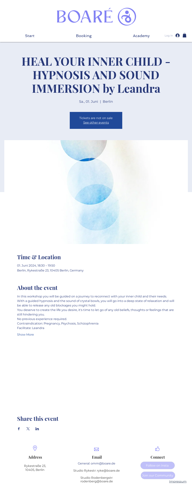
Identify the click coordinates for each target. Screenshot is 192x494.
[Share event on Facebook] (19, 428)
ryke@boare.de (108, 470)
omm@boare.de (103, 463)
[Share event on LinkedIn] (37, 428)
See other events (96, 122)
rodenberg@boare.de (96, 481)
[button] (141, 35)
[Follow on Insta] (157, 465)
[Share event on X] (28, 428)
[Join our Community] (158, 475)
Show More (25, 334)
